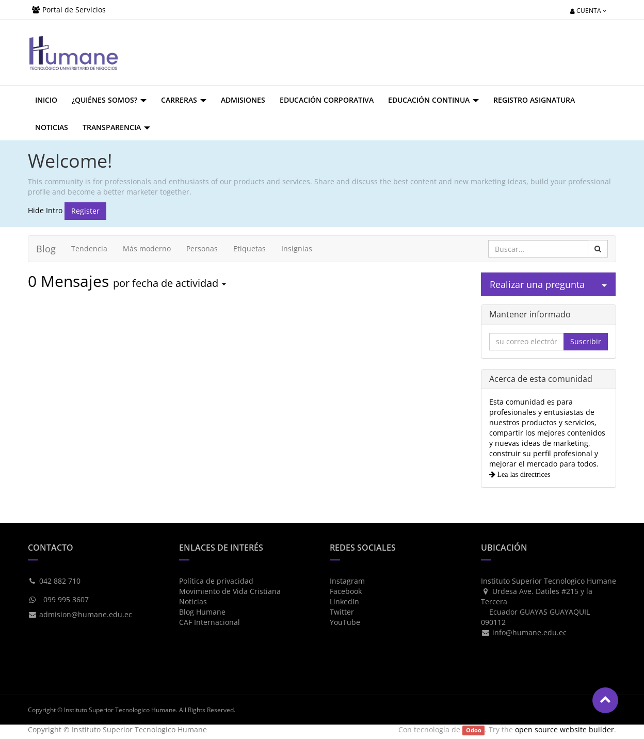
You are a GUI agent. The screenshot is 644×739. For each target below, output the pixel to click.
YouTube (345, 622)
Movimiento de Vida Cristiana (230, 591)
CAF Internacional (209, 622)
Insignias (296, 248)
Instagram (347, 581)
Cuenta (588, 10)
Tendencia (89, 248)
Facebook (346, 591)
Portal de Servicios (74, 9)
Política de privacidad (216, 581)
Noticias (193, 601)
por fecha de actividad (169, 283)
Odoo (473, 730)
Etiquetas (249, 248)
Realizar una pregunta (537, 284)
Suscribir (585, 341)
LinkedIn (344, 601)
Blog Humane (202, 612)
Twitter (342, 612)
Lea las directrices (523, 474)
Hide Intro (45, 210)
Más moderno (147, 248)
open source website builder (564, 729)
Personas (202, 248)
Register (85, 211)
